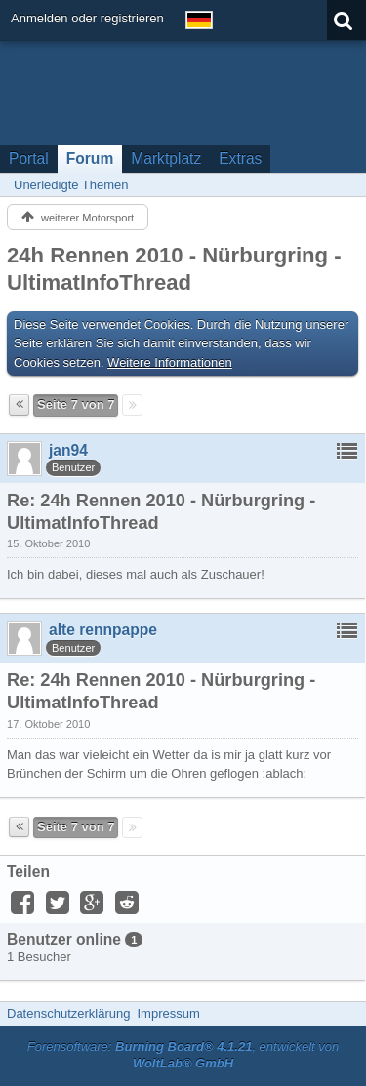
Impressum (168, 1013)
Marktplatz (166, 158)
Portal (29, 158)
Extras (240, 158)
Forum (90, 158)
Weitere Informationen (169, 362)
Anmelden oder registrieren (87, 18)
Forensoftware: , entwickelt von (183, 1054)
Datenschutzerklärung (68, 1013)
